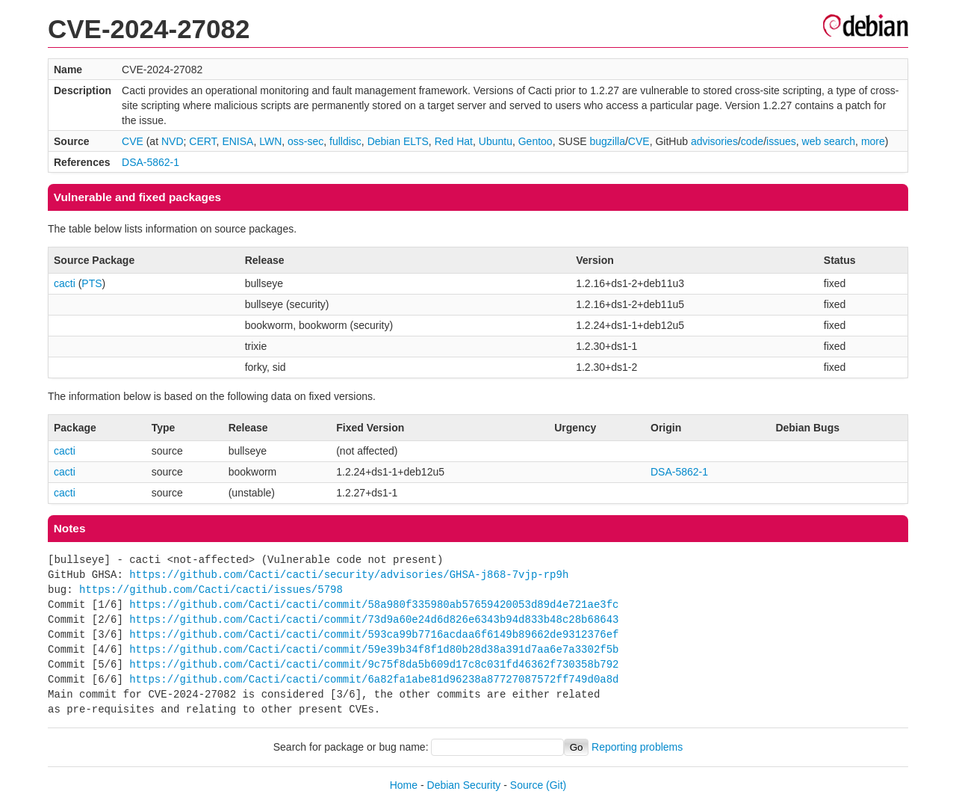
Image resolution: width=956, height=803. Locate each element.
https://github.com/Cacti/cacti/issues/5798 (211, 589)
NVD (172, 141)
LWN (270, 141)
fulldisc (345, 141)
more (873, 141)
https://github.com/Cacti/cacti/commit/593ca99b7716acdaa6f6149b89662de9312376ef (373, 634)
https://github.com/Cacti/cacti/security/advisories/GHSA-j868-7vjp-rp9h (348, 574)
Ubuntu (495, 141)
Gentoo (535, 141)
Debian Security (464, 785)
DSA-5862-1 (150, 162)
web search (829, 141)
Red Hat (454, 141)
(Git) (556, 785)
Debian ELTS (398, 141)
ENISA (237, 141)
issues (781, 141)
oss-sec (305, 141)
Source (526, 785)
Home (404, 785)
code (752, 141)
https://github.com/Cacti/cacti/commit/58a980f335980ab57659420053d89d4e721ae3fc (373, 604)
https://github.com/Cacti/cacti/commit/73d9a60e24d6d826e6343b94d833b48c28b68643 (373, 619)
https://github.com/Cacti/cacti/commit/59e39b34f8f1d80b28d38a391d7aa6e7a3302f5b (373, 649)
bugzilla (606, 141)
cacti (64, 283)
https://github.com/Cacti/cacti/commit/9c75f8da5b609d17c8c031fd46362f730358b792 (373, 664)
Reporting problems (637, 747)
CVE (132, 141)
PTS (91, 283)
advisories (714, 141)
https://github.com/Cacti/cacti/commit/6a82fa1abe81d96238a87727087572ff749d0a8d (373, 679)
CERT (202, 141)
